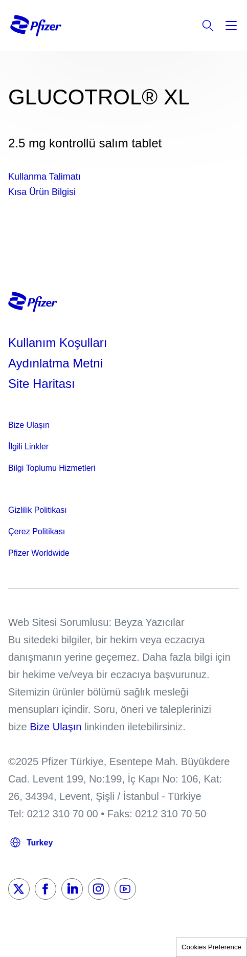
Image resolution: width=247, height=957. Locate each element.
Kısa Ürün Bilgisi (42, 192)
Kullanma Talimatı (44, 176)
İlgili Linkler (28, 446)
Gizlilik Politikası (37, 510)
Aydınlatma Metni (55, 363)
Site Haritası (41, 383)
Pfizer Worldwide (39, 553)
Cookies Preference (211, 947)
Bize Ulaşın (29, 425)
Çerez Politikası (36, 531)
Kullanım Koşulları (57, 343)
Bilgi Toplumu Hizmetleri (51, 468)
